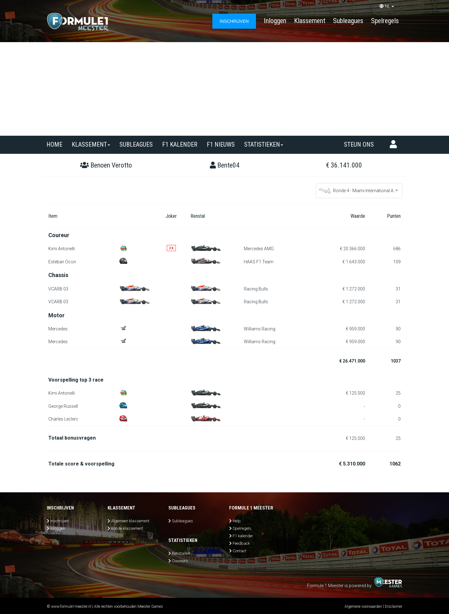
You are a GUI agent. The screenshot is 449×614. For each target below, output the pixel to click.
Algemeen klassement (130, 521)
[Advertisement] (224, 89)
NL (386, 6)
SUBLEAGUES (136, 144)
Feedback (241, 543)
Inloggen (275, 21)
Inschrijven (59, 521)
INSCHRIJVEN (234, 21)
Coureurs (180, 560)
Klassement (309, 21)
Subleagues (348, 21)
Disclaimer (393, 606)
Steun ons (359, 144)
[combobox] (359, 190)
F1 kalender (179, 144)
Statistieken (263, 144)
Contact (239, 550)
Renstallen (181, 553)
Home (54, 144)
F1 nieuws (221, 144)
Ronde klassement (127, 528)
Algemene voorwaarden (363, 606)
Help (237, 521)
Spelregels (385, 21)
